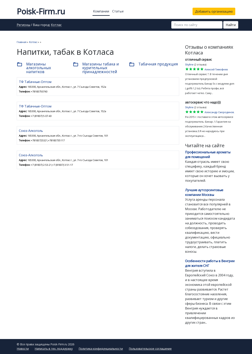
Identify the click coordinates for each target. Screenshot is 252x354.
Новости (23, 348)
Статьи (117, 11)
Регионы (23, 25)
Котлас (56, 25)
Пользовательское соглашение (150, 348)
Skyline (189, 64)
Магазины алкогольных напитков (34, 67)
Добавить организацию (214, 11)
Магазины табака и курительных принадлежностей (96, 67)
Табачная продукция (153, 64)
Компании (101, 11)
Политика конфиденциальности (101, 348)
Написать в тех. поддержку (54, 348)
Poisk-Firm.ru (41, 11)
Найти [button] (231, 25)
